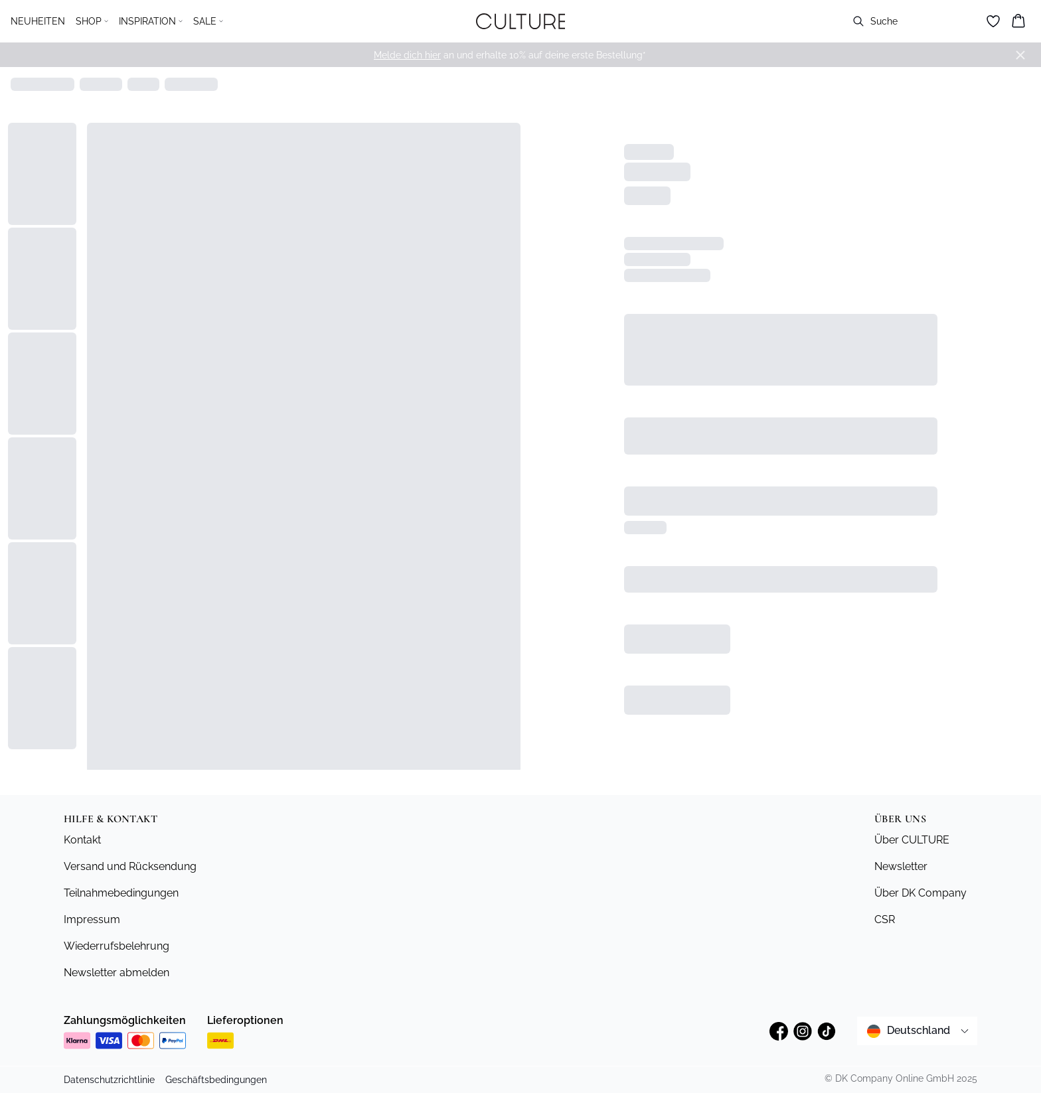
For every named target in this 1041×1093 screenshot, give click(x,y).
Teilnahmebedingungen (121, 893)
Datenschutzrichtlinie (109, 1079)
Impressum (92, 919)
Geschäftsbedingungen (216, 1079)
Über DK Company (920, 893)
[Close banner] (1020, 55)
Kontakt (82, 840)
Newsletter (900, 866)
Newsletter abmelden (116, 972)
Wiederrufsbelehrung (116, 946)
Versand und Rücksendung (130, 866)
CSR (884, 919)
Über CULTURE (911, 840)
